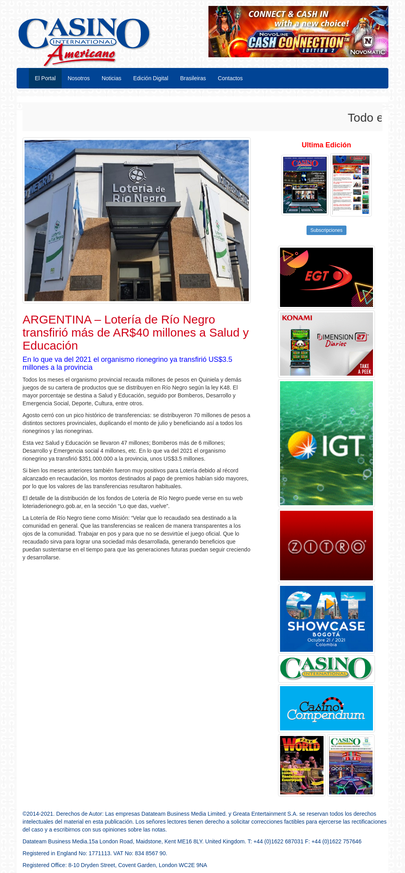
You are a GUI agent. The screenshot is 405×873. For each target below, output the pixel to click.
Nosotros (79, 78)
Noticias (111, 78)
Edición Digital (150, 78)
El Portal (45, 78)
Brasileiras (193, 78)
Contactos (230, 78)
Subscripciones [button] (326, 230)
